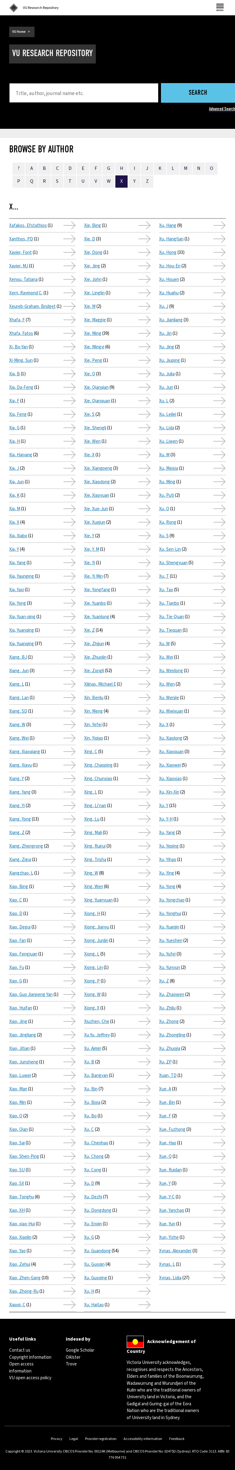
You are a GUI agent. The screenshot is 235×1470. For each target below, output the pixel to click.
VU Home (19, 31)
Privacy (56, 1438)
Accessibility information (143, 1438)
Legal (73, 1438)
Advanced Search (222, 109)
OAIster (73, 1357)
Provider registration (101, 1438)
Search (198, 93)
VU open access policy (30, 1378)
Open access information (21, 1367)
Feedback (177, 1438)
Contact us (19, 1350)
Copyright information (30, 1357)
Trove (71, 1364)
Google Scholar (80, 1350)
